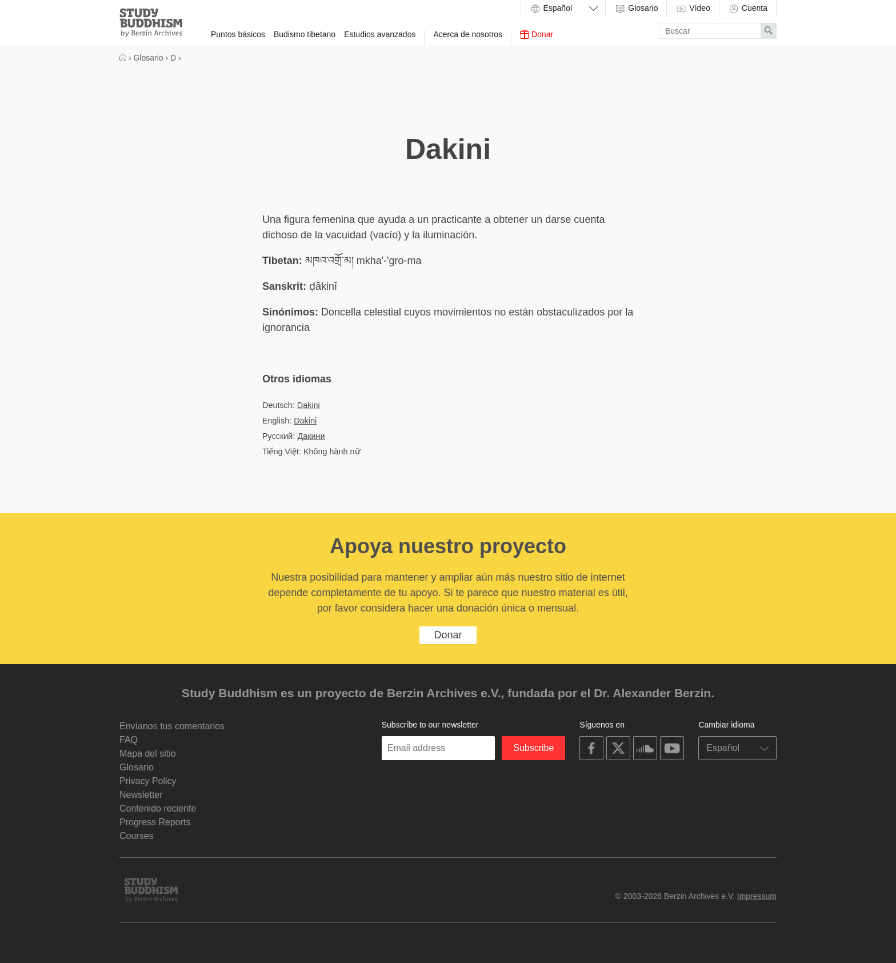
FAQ (128, 740)
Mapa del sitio (147, 753)
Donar (536, 34)
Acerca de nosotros (467, 34)
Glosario (636, 8)
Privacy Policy (148, 781)
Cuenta (747, 8)
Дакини (311, 436)
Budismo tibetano (304, 34)
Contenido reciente (157, 808)
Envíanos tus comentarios (172, 726)
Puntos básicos (238, 34)
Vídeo (692, 8)
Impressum (757, 896)
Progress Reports (155, 822)
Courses (136, 836)
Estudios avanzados (379, 34)
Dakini (308, 405)
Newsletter (141, 795)
